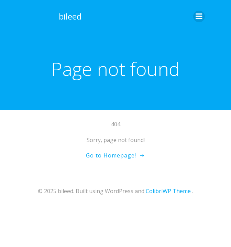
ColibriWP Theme (168, 191)
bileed (70, 16)
